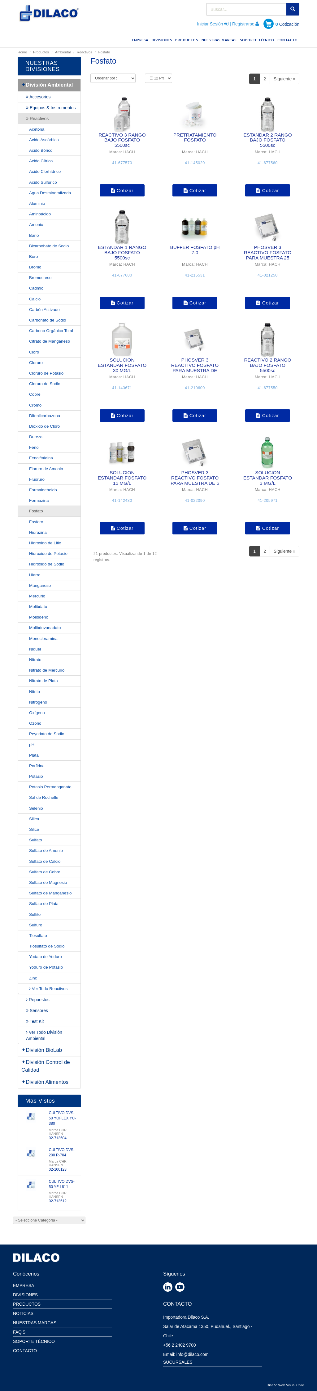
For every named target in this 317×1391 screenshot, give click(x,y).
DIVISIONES (163, 39)
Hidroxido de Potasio (48, 553)
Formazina (39, 500)
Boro (33, 256)
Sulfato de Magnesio (48, 882)
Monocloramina (43, 638)
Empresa (23, 1285)
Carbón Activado (44, 309)
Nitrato (35, 659)
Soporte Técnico (34, 1341)
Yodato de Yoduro (45, 956)
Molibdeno (38, 617)
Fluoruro (37, 479)
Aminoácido (40, 214)
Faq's (19, 1332)
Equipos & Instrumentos (51, 107)
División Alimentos (44, 1082)
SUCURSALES (178, 1362)
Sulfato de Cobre (44, 872)
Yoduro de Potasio (46, 967)
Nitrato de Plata (43, 680)
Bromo (35, 267)
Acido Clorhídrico (45, 171)
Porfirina (37, 765)
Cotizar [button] (122, 190)
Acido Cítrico (41, 161)
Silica (34, 819)
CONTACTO (288, 39)
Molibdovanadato (45, 627)
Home (22, 52)
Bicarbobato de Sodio (49, 246)
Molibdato (38, 606)
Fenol (34, 447)
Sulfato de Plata (44, 903)
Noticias (23, 1313)
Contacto (25, 1350)
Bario (34, 235)
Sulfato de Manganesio (50, 893)
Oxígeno (37, 712)
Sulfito (35, 914)
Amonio (36, 224)
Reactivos (84, 52)
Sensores (37, 1010)
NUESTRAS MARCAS (220, 39)
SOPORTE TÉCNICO (258, 39)
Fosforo (36, 522)
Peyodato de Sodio (46, 734)
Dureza (35, 436)
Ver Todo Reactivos (48, 988)
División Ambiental (47, 85)
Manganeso (40, 585)
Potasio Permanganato (50, 787)
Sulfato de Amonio (46, 850)
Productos (41, 52)
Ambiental (63, 52)
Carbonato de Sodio (47, 320)
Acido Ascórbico (44, 139)
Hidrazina (38, 532)
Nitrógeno (38, 702)
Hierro (35, 575)
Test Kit (35, 1021)
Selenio (36, 808)
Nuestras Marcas (34, 1322)
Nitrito (34, 691)
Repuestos (38, 999)
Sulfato (35, 840)
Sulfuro (35, 925)
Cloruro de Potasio (46, 373)
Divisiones (25, 1294)
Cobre (35, 394)
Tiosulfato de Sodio (47, 946)
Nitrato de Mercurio (46, 670)
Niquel (35, 649)
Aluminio (37, 203)
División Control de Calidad (45, 1066)
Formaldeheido (43, 490)
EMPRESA (141, 39)
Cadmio (36, 288)
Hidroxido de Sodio (46, 564)
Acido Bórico (40, 150)
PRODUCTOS (187, 39)
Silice (34, 829)
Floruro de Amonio (46, 468)
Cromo (35, 405)
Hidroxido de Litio (45, 543)
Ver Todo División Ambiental (44, 1035)
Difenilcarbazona (44, 415)
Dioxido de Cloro (44, 426)
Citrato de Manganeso (49, 341)
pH (31, 744)
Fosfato (36, 511)
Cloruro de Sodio (44, 383)
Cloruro (36, 362)
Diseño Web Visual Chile (285, 1385)
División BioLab (41, 1050)
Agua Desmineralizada (50, 193)
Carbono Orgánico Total (51, 330)
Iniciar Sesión (210, 23)
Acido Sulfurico (43, 182)
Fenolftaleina (41, 458)
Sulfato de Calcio (45, 861)
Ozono (35, 723)
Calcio (35, 299)
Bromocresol (40, 277)
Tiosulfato (38, 935)
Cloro (34, 352)
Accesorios (38, 96)
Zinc (33, 978)
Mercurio (37, 596)
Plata (34, 755)
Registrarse (243, 23)
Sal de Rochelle (43, 797)
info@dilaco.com (192, 1354)
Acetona (36, 129)
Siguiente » (284, 78)
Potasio (36, 776)
